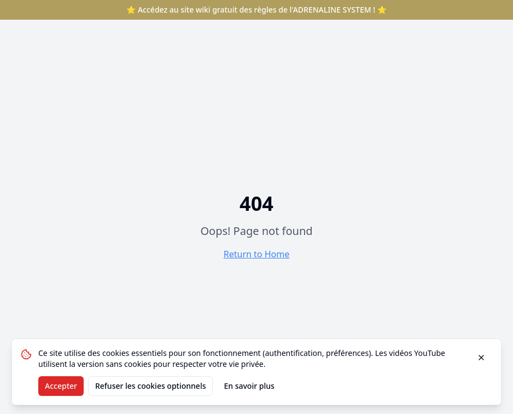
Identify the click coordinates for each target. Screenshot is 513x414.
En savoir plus (249, 386)
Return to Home (256, 254)
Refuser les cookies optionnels (150, 386)
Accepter (61, 386)
